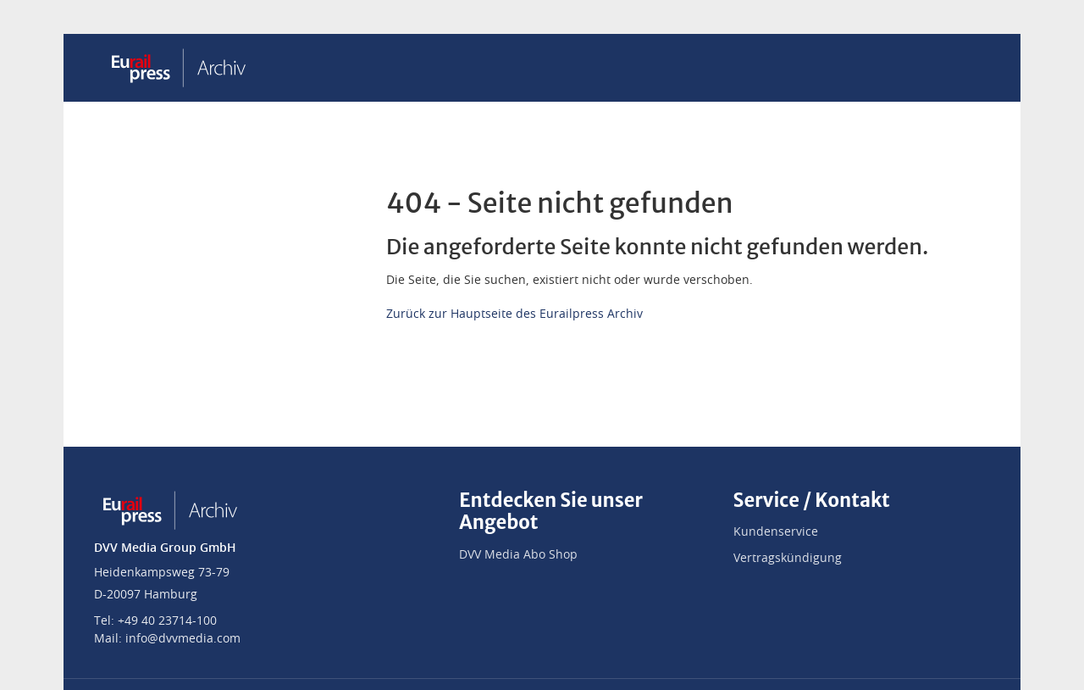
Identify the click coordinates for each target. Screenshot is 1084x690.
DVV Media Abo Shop (518, 555)
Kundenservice (775, 532)
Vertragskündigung (787, 559)
